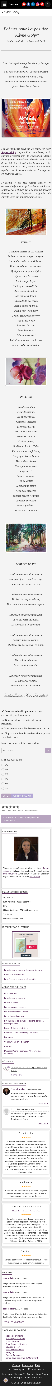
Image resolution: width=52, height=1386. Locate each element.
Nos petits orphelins (14, 1336)
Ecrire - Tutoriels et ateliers (16, 1028)
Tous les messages (14, 1322)
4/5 (4, 769)
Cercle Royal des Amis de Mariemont (22, 1358)
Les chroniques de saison (15, 1007)
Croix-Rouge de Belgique (16, 1344)
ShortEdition (35, 876)
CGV (30, 1369)
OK (48, 750)
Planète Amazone (14, 1355)
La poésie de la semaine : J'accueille (20, 979)
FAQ (37, 1365)
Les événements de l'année (16, 1012)
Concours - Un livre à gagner (16, 1042)
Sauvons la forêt (13, 1347)
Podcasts (8, 1046)
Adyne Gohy (8, 152)
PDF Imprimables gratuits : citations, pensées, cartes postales (24, 1022)
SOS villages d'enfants (15, 1339)
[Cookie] (5, 1380)
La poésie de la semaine (14, 998)
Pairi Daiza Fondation (15, 1350)
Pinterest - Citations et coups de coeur (21, 1033)
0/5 (4, 788)
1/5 (4, 783)
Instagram (8, 1037)
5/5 (4, 765)
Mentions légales (16, 1369)
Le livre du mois (11, 1003)
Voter (6, 796)
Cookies (39, 1369)
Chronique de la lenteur (14, 974)
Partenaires (27, 1365)
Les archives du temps (14, 1016)
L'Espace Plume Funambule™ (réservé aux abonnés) (22, 1052)
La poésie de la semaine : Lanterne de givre (23, 970)
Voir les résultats (22, 796)
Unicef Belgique (12, 1341)
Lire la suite (43, 1103)
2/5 (4, 779)
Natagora (10, 1352)
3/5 (4, 774)
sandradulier (19, 1089)
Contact (16, 1365)
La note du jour (10, 993)
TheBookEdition (10, 874)
